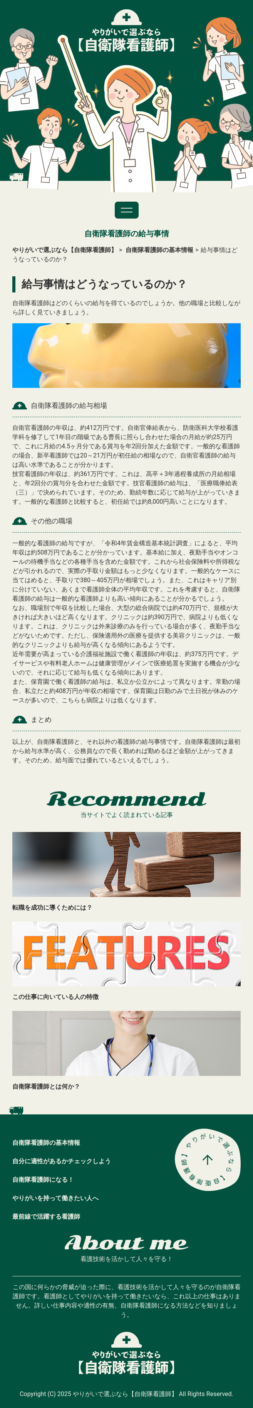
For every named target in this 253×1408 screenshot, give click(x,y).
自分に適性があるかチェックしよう (61, 1161)
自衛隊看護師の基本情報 (46, 1142)
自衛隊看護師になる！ (43, 1179)
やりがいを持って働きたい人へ (55, 1198)
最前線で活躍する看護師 (46, 1216)
